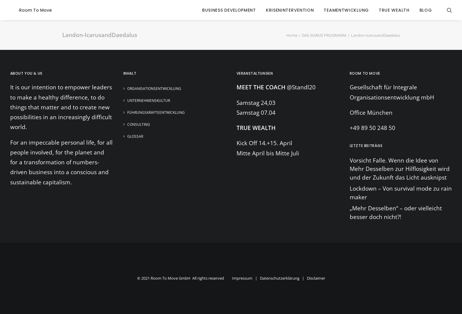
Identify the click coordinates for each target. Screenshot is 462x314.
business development (229, 10)
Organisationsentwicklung (154, 88)
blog (425, 10)
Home (291, 35)
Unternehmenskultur (148, 100)
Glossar (135, 136)
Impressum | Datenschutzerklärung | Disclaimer (278, 278)
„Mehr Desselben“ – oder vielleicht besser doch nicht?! (396, 212)
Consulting (138, 124)
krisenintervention (290, 10)
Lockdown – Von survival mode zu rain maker (401, 193)
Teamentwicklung (346, 10)
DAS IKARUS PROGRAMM (324, 35)
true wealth (394, 10)
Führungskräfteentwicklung (156, 112)
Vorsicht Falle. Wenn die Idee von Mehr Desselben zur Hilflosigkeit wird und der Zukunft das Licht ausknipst (400, 169)
